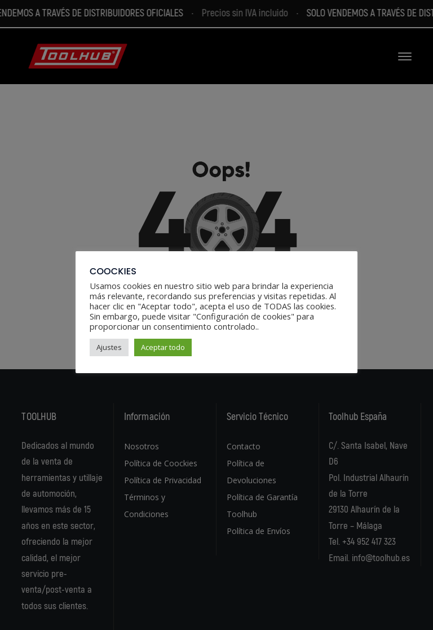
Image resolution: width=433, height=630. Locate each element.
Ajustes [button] (109, 347)
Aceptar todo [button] (163, 347)
